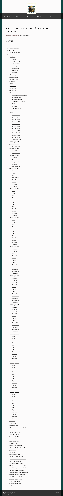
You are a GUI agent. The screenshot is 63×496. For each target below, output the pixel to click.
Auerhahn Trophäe (14, 434)
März (13, 175)
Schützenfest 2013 (16, 135)
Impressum (11, 50)
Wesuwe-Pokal (13, 430)
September (14, 179)
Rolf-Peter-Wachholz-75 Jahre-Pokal (18, 447)
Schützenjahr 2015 (14, 305)
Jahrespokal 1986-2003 (15, 481)
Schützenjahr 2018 (14, 217)
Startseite (11, 45)
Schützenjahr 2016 (14, 275)
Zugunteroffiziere (16, 61)
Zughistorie (11, 54)
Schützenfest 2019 (16, 121)
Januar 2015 (14, 307)
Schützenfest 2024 (16, 115)
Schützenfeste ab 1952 (17, 139)
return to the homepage (25, 35)
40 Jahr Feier (13, 86)
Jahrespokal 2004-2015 (15, 483)
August (13, 206)
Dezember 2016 (15, 302)
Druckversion (7, 492)
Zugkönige (12, 81)
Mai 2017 (14, 258)
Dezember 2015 (15, 331)
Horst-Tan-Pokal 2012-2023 (16, 454)
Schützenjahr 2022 (14, 155)
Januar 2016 (14, 278)
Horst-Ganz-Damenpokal (16, 445)
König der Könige (14, 79)
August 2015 (15, 322)
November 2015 (15, 329)
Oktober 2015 (15, 327)
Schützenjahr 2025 (14, 142)
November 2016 (15, 300)
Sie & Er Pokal (13, 443)
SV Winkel (14, 106)
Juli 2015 (14, 320)
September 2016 (15, 296)
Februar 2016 (15, 280)
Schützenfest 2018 (16, 124)
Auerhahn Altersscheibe (15, 439)
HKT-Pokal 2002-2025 (15, 461)
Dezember (14, 186)
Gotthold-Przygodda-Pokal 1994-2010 (19, 468)
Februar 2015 (15, 309)
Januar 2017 (14, 249)
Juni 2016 (14, 289)
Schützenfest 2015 (16, 130)
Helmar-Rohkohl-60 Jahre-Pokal (17, 474)
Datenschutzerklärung (14, 48)
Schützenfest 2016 (16, 128)
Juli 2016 (14, 291)
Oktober (14, 182)
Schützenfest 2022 (16, 119)
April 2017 (14, 255)
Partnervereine (13, 92)
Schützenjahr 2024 (14, 144)
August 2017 (15, 264)
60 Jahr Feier (13, 90)
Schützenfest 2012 (16, 137)
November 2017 (15, 271)
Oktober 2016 (15, 298)
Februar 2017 (15, 251)
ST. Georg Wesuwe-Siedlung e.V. (19, 95)
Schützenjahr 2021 (14, 162)
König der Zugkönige (15, 83)
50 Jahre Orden (13, 452)
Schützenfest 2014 (16, 133)
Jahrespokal (13, 423)
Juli (13, 204)
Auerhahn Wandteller (15, 436)
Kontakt (10, 485)
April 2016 (14, 284)
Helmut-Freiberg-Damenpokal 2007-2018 (19, 472)
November (14, 184)
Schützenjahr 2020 (14, 168)
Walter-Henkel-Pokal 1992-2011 (17, 463)
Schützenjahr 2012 (14, 392)
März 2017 (14, 253)
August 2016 (15, 293)
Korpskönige (13, 74)
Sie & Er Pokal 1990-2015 (16, 479)
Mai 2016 (14, 287)
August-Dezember (16, 153)
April (13, 197)
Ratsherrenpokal (14, 425)
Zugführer (14, 59)
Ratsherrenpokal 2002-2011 (16, 456)
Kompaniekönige (14, 77)
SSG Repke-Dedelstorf (17, 99)
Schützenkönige (13, 66)
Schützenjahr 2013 (14, 363)
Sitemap (13, 492)
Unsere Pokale (12, 421)
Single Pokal (13, 450)
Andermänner (15, 70)
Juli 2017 (14, 262)
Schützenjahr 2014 (14, 334)
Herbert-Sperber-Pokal (15, 432)
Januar (13, 171)
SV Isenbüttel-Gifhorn (17, 97)
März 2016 (14, 282)
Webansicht (57, 492)
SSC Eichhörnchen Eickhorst (18, 101)
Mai (13, 200)
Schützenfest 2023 (16, 117)
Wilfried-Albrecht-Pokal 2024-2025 (18, 459)
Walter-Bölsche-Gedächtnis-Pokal (18, 427)
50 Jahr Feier (13, 88)
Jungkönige (14, 72)
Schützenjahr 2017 (14, 246)
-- (12, 110)
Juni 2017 (14, 260)
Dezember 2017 (15, 273)
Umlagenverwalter (16, 63)
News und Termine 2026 (14, 52)
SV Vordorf (14, 104)
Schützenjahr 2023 (14, 148)
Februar (14, 173)
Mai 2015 (14, 316)
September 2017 (15, 267)
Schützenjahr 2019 (14, 188)
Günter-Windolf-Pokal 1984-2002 (18, 465)
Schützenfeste (13, 112)
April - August (15, 177)
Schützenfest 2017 (16, 126)
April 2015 (14, 313)
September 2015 (15, 325)
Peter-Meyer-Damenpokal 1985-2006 (18, 470)
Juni (13, 202)
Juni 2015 (14, 318)
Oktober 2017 (15, 269)
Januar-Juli (14, 150)
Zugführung (13, 57)
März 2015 (14, 311)
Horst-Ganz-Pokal (14, 441)
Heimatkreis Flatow (16, 108)
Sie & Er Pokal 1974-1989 (16, 477)
